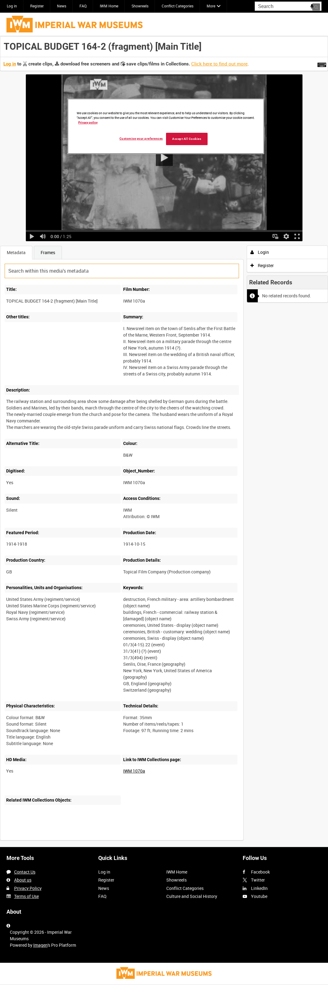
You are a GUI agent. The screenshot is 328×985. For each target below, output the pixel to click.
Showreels (140, 5)
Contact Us (24, 872)
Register (37, 5)
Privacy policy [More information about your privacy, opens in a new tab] (88, 122)
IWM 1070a (134, 771)
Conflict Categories (177, 5)
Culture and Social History (191, 896)
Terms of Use (26, 896)
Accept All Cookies (186, 138)
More (211, 5)
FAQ (83, 5)
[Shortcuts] (322, 63)
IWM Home (109, 5)
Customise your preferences (141, 138)
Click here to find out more (219, 64)
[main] (164, 441)
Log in (12, 5)
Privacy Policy (28, 888)
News (61, 5)
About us (22, 880)
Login (259, 252)
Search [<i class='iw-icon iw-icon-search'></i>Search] (318, 5)
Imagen (40, 945)
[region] (165, 126)
